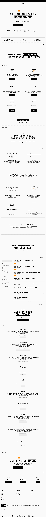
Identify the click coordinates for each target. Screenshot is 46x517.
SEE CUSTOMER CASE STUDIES (23, 120)
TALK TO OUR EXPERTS (34, 214)
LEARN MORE (12, 79)
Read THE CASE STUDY (22, 335)
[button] (44, 3)
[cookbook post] (29, 262)
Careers (17, 492)
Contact (17, 493)
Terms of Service (19, 496)
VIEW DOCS (28, 467)
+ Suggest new (7, 286)
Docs (2, 496)
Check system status (4, 500)
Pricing (2, 493)
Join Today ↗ (23, 481)
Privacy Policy (18, 494)
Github (32, 492)
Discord (32, 494)
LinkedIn (32, 496)
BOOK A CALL (23, 445)
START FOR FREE (18, 467)
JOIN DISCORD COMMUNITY (23, 122)
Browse (37, 481)
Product (2, 492)
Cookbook (2, 494)
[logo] (23, 3)
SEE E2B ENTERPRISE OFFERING (23, 319)
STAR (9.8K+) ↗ (8, 481)
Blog (2, 497)
